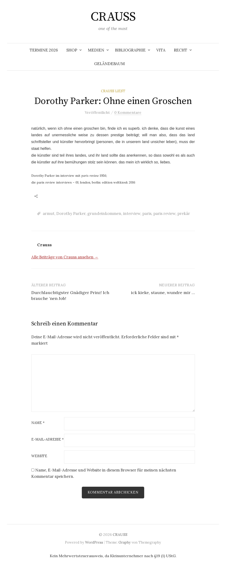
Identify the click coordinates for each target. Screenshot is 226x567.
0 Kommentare (127, 112)
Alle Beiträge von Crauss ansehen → (64, 257)
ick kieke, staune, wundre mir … (163, 292)
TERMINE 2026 (44, 50)
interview (131, 213)
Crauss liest (113, 91)
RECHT (180, 50)
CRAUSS (113, 17)
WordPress (94, 542)
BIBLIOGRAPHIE (130, 50)
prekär (183, 213)
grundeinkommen (104, 213)
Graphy (124, 542)
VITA (160, 50)
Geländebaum (109, 63)
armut (48, 213)
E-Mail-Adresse (47, 439)
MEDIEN (96, 50)
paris (146, 213)
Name (38, 423)
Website (39, 456)
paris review (164, 213)
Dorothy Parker (71, 213)
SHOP (71, 50)
